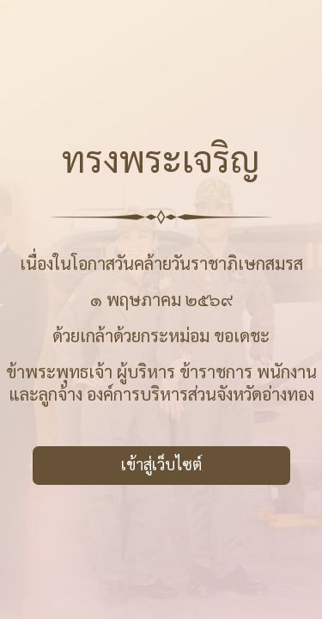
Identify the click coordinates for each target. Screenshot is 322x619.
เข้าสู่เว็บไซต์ (161, 464)
